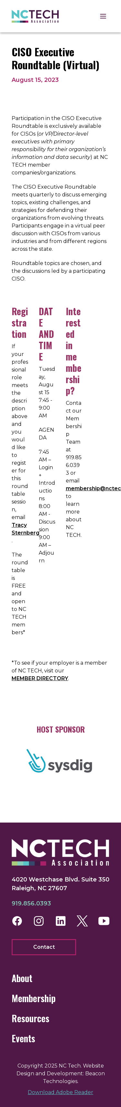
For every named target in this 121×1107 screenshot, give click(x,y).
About (22, 978)
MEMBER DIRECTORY (40, 678)
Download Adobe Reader (60, 1092)
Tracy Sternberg (25, 529)
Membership (33, 998)
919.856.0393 (31, 903)
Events (23, 1038)
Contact (44, 947)
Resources (30, 1018)
